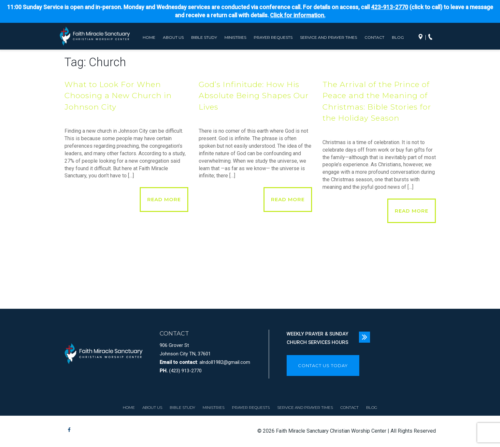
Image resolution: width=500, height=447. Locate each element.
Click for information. (297, 15)
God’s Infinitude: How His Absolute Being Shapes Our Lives (254, 96)
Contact (374, 37)
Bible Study (204, 37)
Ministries (235, 37)
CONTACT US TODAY (323, 365)
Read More (164, 199)
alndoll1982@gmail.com (224, 362)
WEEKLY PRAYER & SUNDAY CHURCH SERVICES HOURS (317, 338)
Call (432, 37)
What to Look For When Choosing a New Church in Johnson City (118, 96)
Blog (398, 37)
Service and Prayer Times (328, 37)
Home (149, 37)
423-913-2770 (389, 7)
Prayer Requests (273, 37)
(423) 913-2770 (185, 371)
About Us (173, 37)
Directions (422, 37)
